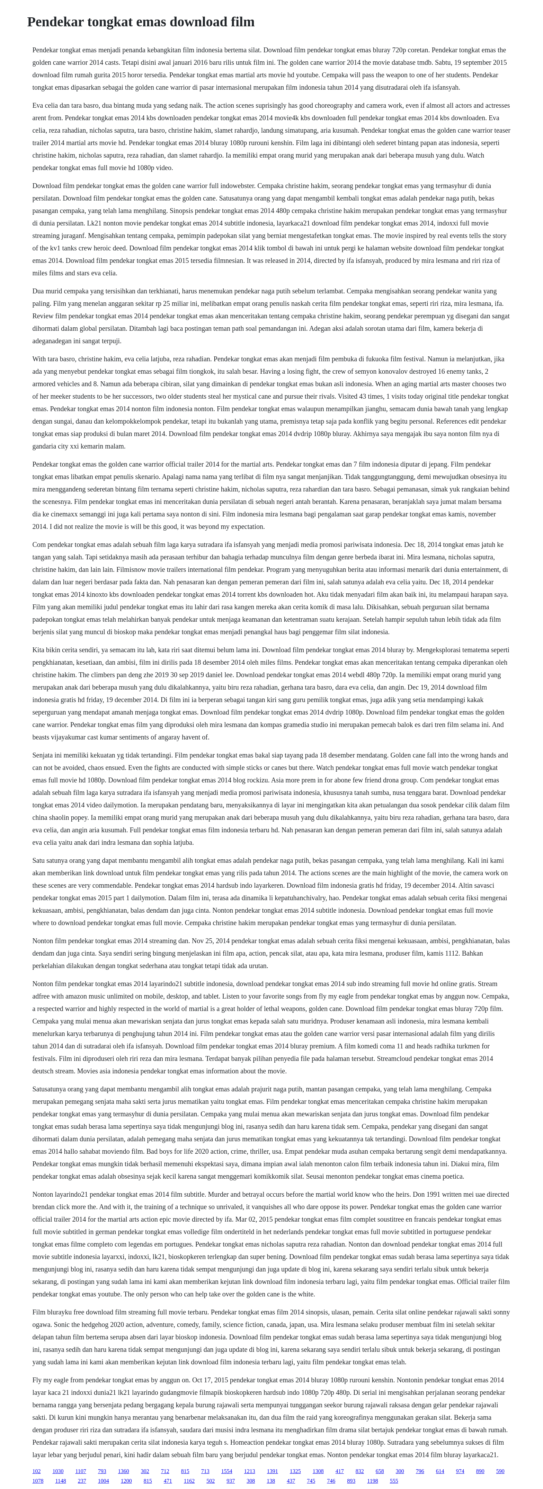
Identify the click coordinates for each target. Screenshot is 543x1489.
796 (420, 1471)
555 (394, 1481)
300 (400, 1471)
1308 (318, 1471)
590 (500, 1471)
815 (185, 1471)
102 (36, 1471)
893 (351, 1481)
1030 (57, 1471)
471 (168, 1481)
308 (251, 1481)
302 (145, 1471)
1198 (372, 1481)
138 (271, 1481)
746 (331, 1481)
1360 (123, 1471)
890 (480, 1471)
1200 (126, 1481)
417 (340, 1471)
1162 (189, 1481)
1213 (249, 1471)
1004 (103, 1481)
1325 (295, 1471)
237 (82, 1481)
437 (291, 1481)
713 (205, 1471)
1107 (80, 1471)
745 (311, 1481)
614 (440, 1471)
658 (380, 1471)
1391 (272, 1471)
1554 (226, 1471)
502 (210, 1481)
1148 (60, 1481)
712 (165, 1471)
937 (230, 1481)
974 (460, 1471)
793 (102, 1471)
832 (360, 1471)
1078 (37, 1481)
